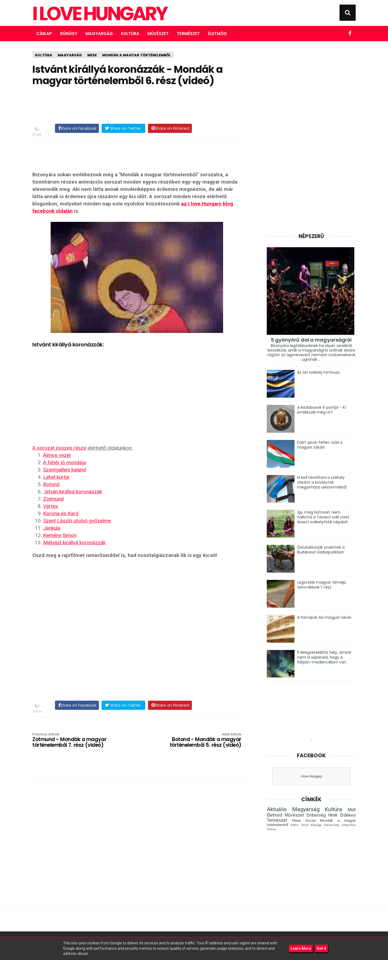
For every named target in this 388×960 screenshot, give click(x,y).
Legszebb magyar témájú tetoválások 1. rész (321, 585)
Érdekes (348, 815)
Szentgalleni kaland (64, 470)
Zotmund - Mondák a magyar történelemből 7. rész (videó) (74, 740)
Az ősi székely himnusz (318, 372)
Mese (92, 55)
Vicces (310, 820)
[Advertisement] (137, 104)
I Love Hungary (99, 14)
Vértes (50, 506)
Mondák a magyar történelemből (136, 55)
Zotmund (53, 499)
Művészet (158, 33)
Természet (188, 33)
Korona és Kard (60, 513)
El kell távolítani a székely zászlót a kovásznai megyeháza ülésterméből (322, 482)
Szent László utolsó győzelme (77, 521)
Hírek (333, 815)
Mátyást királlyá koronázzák (74, 542)
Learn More (300, 948)
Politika (271, 829)
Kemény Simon (60, 535)
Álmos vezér (57, 455)
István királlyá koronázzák (72, 491)
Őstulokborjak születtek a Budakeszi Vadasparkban (321, 550)
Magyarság (99, 33)
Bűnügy (68, 33)
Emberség (316, 815)
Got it (321, 948)
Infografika (349, 825)
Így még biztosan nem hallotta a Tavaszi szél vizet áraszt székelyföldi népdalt (323, 517)
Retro (295, 825)
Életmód (217, 33)
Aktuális (277, 809)
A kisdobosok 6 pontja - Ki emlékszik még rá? (321, 410)
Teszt (305, 825)
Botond (51, 484)
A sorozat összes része (59, 448)
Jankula (51, 528)
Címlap (44, 33)
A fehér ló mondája (64, 462)
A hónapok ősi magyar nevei (324, 617)
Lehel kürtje (56, 477)
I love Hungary (311, 776)
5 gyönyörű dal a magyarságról (311, 339)
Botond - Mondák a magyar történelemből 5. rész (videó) (199, 740)
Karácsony (332, 825)
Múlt (352, 809)
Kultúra (130, 33)
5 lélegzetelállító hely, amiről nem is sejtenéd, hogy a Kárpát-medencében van (324, 657)
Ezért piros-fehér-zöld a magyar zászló (319, 445)
